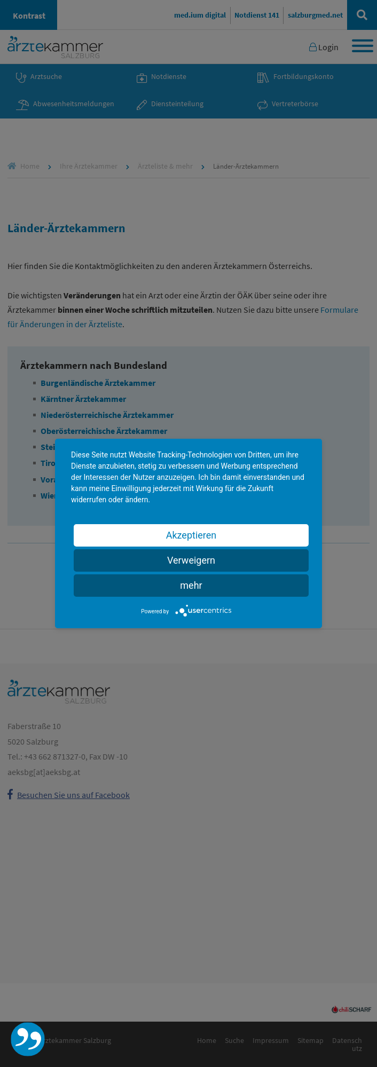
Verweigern (191, 560)
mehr (191, 585)
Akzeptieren (191, 535)
